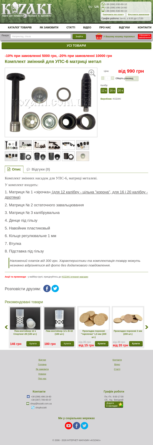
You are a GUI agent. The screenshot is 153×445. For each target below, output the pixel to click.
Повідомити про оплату (113, 14)
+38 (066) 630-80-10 (116, 4)
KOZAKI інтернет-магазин (75, 276)
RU (90, 6)
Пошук (5, 35)
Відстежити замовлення (138, 14)
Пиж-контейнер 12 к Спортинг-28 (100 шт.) (25, 332)
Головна (42, 364)
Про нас (105, 27)
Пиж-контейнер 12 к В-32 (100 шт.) (59, 332)
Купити (102, 343)
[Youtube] (69, 425)
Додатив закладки (112, 404)
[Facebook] (77, 425)
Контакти (144, 27)
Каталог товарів (20, 27)
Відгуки (124, 27)
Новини (42, 374)
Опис (16, 169)
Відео (87, 27)
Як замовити (49, 27)
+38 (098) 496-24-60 (116, 7)
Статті (70, 27)
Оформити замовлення (145, 36)
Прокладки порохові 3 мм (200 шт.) (128, 332)
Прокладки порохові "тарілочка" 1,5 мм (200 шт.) (93, 334)
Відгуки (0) (41, 169)
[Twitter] (84, 425)
